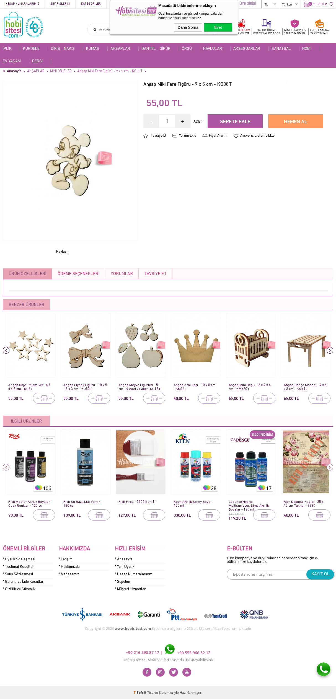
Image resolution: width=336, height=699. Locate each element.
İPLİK (7, 49)
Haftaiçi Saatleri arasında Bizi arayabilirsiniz (168, 659)
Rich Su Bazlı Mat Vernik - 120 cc (83, 504)
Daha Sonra (188, 27)
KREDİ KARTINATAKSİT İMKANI (319, 31)
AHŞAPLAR (120, 49)
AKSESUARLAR (246, 49)
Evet (218, 27)
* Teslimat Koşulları (19, 567)
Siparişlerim (60, 4)
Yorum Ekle (187, 136)
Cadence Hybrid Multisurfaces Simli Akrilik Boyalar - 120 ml (249, 504)
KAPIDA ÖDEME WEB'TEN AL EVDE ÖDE (266, 31)
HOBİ (306, 49)
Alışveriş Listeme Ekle (257, 136)
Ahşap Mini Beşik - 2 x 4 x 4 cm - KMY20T (250, 387)
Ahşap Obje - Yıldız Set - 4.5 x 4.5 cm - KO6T (29, 387)
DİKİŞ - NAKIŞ (63, 49)
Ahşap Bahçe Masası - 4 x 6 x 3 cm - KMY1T (305, 387)
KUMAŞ (92, 49)
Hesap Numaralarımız (22, 4)
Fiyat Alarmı (218, 136)
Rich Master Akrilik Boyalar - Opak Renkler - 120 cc (30, 504)
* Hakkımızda (69, 567)
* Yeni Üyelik (125, 567)
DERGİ (37, 61)
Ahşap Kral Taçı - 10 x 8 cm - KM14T (195, 387)
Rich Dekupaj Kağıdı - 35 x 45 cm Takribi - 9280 (304, 504)
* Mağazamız (69, 574)
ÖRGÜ (187, 49)
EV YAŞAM (12, 61)
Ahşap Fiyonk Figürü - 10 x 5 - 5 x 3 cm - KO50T (85, 387)
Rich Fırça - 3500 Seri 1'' (137, 502)
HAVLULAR (212, 49)
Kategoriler (91, 4)
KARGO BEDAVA (240, 31)
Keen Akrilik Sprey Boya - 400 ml (193, 504)
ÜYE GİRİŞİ (247, 4)
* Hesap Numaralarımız (133, 574)
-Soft (139, 692)
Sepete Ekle (235, 122)
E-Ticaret (151, 692)
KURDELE (31, 49)
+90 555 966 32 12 (187, 652)
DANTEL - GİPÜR (155, 49)
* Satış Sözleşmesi (18, 574)
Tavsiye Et (158, 136)
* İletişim (66, 559)
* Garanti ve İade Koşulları (23, 582)
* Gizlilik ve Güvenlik (19, 589)
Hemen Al (295, 122)
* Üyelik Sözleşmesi (19, 559)
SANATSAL (281, 49)
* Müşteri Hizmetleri (130, 589)
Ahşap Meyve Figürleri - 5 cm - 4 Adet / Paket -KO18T (139, 387)
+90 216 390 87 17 (143, 652)
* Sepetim (122, 582)
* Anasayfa (124, 559)
